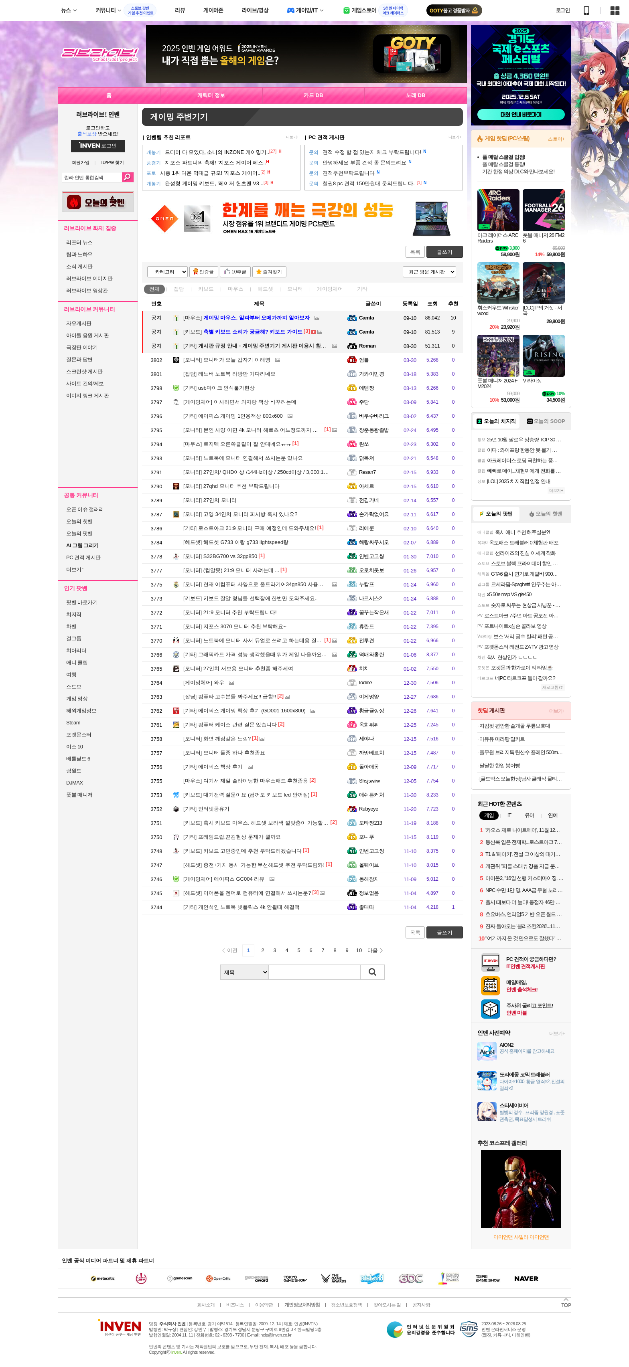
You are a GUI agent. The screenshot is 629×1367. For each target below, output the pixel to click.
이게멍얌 (369, 697)
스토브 (73, 686)
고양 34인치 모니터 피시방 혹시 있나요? (240, 514)
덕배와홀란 (371, 654)
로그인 (563, 10)
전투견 (366, 640)
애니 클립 (76, 662)
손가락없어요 (374, 514)
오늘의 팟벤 (79, 533)
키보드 (206, 289)
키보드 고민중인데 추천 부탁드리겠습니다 (242, 851)
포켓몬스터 (78, 734)
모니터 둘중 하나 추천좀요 (224, 753)
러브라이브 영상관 (87, 290)
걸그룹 (73, 638)
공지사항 (421, 1305)
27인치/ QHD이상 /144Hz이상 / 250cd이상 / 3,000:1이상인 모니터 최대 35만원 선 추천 (293, 472)
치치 (364, 668)
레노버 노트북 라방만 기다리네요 (229, 374)
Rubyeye (368, 809)
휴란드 (366, 626)
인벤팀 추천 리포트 (168, 137)
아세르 (366, 486)
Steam (73, 722)
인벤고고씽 (371, 556)
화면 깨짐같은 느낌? (217, 739)
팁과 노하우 (79, 254)
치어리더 (76, 650)
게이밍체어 (330, 289)
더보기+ (292, 137)
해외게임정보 (81, 710)
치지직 (73, 614)
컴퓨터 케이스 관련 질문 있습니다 (230, 725)
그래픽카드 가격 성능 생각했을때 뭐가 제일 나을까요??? (256, 654)
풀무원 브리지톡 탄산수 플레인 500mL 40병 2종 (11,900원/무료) (522, 752)
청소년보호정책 (346, 1305)
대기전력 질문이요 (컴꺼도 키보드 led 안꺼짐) (246, 795)
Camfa (366, 318)
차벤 (71, 626)
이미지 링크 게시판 (87, 395)
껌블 (364, 360)
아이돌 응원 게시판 (87, 335)
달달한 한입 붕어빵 (499, 765)
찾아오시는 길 (387, 1305)
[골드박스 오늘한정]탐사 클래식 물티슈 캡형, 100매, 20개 (522, 779)
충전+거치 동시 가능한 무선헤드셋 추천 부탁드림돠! (254, 865)
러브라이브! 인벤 (97, 114)
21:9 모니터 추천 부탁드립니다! (230, 612)
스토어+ (556, 139)
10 (359, 950)
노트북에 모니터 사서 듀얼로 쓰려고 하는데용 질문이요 (257, 640)
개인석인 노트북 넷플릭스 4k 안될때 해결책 (241, 907)
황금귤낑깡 (371, 711)
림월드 (73, 770)
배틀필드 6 (78, 758)
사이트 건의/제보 (85, 383)
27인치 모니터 (210, 500)
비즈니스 (235, 1305)
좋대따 (366, 907)
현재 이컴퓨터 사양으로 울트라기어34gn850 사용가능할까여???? (269, 584)
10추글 (238, 272)
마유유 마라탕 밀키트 (502, 739)
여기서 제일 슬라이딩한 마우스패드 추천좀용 (245, 781)
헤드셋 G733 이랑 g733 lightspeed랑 (235, 542)
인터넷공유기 (206, 809)
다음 (372, 950)
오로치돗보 (371, 570)
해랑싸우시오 (374, 542)
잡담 (179, 289)
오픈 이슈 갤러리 (85, 509)
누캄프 (366, 584)
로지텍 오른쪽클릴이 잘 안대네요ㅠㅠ (237, 444)
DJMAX (74, 782)
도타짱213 (370, 823)
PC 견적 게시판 (83, 557)
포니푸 (366, 837)
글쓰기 (444, 252)
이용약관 (264, 1305)
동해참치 (369, 879)
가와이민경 (371, 374)
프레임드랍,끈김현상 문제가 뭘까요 (232, 837)
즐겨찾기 (272, 272)
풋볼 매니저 (79, 794)
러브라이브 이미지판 (89, 278)
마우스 (235, 289)
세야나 (366, 739)
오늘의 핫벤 (79, 521)
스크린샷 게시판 (84, 371)
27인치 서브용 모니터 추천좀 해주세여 (238, 668)
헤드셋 (265, 289)
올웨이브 (369, 865)
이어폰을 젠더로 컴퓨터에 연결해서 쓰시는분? (247, 893)
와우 (203, 682)
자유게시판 (78, 323)
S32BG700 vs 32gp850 (220, 556)
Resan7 (367, 472)
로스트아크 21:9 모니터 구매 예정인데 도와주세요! (249, 528)
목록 (415, 252)
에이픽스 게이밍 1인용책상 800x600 (233, 416)
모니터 (295, 289)
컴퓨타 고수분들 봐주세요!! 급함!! (229, 697)
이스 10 (74, 746)
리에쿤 (366, 528)
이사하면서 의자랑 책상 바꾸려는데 (239, 402)
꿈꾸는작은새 (374, 612)
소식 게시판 (79, 266)
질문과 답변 (79, 359)
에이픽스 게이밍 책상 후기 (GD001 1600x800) (244, 711)
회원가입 (80, 162)
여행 (71, 674)
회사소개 (206, 1305)
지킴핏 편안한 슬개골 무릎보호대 (514, 726)
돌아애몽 (369, 767)
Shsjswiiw (369, 781)
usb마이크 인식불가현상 (219, 388)
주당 (364, 402)
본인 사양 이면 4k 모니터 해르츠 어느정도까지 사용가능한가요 (266, 430)
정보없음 (369, 893)
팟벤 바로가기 (81, 602)
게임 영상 (76, 698)
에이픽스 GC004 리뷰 (223, 879)
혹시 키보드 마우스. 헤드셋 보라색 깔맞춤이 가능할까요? (259, 823)
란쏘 (364, 444)
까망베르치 (371, 753)
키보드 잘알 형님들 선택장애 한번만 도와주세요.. (250, 598)
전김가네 (369, 500)
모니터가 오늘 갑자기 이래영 (226, 360)
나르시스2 (370, 598)
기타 (362, 289)
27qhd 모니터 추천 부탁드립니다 (231, 486)
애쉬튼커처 (371, 795)
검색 (128, 177)
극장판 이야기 (81, 347)
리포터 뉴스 (79, 242)
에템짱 (366, 388)
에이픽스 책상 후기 (213, 767)
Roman (367, 346)
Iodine (365, 682)
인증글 (206, 272)
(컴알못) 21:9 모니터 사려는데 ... (231, 570)
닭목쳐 (366, 458)
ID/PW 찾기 (112, 162)
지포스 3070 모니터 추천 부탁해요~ (234, 626)
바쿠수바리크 (374, 416)
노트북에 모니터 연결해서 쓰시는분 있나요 (243, 458)
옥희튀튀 (369, 725)
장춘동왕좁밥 (374, 430)
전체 (154, 289)
